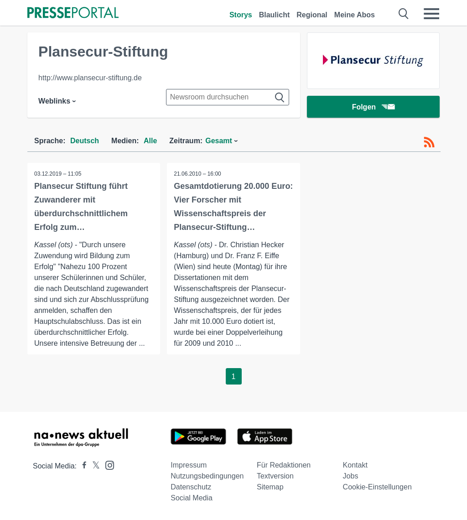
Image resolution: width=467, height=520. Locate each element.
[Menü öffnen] (431, 13)
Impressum (189, 465)
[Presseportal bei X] (93, 466)
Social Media (192, 498)
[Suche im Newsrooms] (227, 97)
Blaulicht (274, 15)
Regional (311, 15)
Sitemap (270, 487)
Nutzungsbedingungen (207, 476)
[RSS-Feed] (429, 142)
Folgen (373, 107)
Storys (240, 15)
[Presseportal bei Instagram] (107, 464)
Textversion (275, 476)
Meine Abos (354, 15)
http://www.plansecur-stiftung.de (90, 78)
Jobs (350, 476)
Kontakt (355, 465)
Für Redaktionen (284, 465)
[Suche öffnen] (404, 13)
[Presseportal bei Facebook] (82, 466)
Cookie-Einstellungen (377, 487)
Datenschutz (191, 487)
